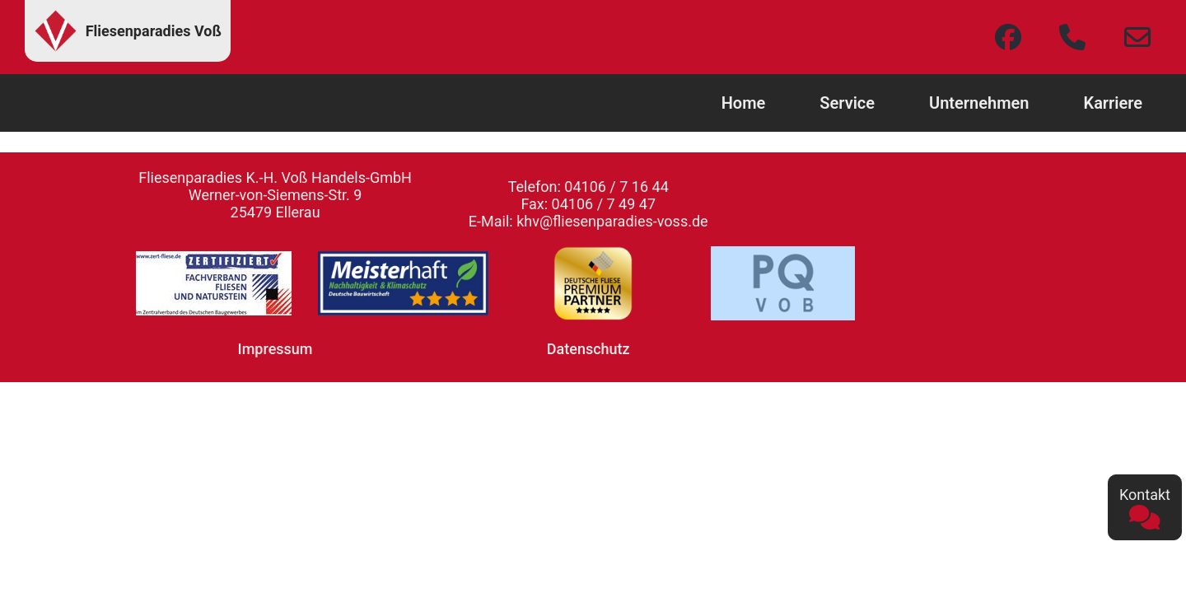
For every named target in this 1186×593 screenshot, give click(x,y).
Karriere (1112, 103)
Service (847, 103)
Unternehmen (979, 103)
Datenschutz (588, 348)
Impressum (275, 348)
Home (743, 103)
